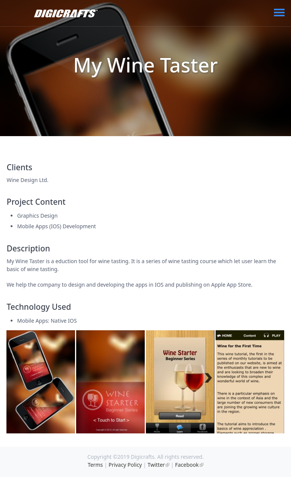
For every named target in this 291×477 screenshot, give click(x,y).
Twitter (156, 464)
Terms (95, 464)
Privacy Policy (125, 464)
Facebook (187, 464)
